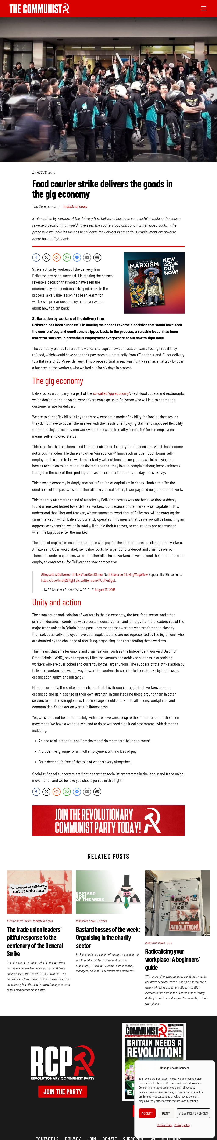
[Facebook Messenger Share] (77, 257)
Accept (147, 1113)
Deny (166, 1113)
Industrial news (75, 206)
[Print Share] (97, 257)
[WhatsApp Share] (67, 257)
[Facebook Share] (36, 257)
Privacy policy (182, 1125)
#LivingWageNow (136, 574)
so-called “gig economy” (111, 393)
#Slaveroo (115, 574)
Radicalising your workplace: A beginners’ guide (172, 959)
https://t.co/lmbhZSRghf (58, 580)
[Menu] (203, 8)
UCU (169, 943)
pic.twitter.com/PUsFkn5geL (96, 580)
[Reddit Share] (57, 257)
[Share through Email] (87, 257)
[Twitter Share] (46, 257)
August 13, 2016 (105, 589)
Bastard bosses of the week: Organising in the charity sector (108, 937)
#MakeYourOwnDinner (87, 574)
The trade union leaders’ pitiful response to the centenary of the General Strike (35, 941)
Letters (102, 921)
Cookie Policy (164, 1125)
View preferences (193, 1113)
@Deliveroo (62, 574)
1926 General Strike (19, 921)
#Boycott (47, 574)
